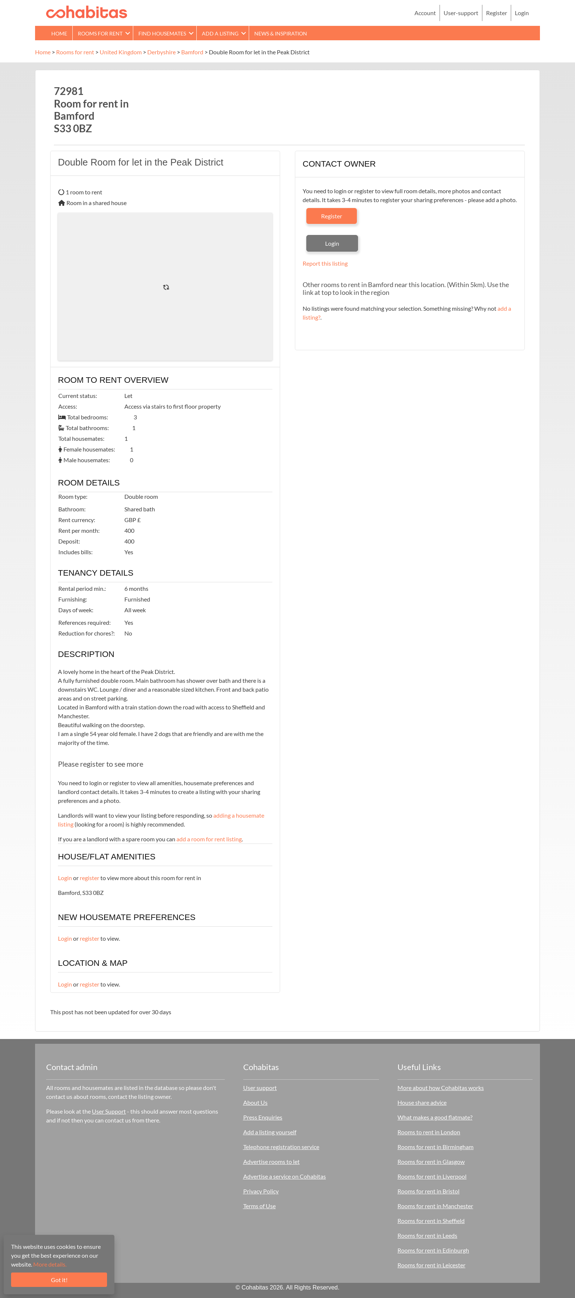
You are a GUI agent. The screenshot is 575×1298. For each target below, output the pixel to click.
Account (425, 12)
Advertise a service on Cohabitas (284, 1176)
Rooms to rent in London (428, 1131)
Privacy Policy (261, 1191)
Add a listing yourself (269, 1131)
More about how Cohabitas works (440, 1087)
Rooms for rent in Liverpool (431, 1176)
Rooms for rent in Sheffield (431, 1220)
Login (522, 12)
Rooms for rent (100, 33)
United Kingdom (121, 51)
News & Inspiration (280, 33)
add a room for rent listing (209, 838)
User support (260, 1087)
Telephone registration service (281, 1146)
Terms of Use (259, 1205)
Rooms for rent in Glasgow (431, 1161)
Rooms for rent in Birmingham (435, 1146)
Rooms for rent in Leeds (427, 1235)
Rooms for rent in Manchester (435, 1205)
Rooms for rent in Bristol (428, 1191)
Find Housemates (162, 33)
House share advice (422, 1102)
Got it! (59, 1279)
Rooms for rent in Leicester (431, 1264)
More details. (49, 1264)
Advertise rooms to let (271, 1161)
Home (59, 33)
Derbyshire (161, 51)
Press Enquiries (262, 1117)
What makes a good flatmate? (434, 1117)
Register (496, 12)
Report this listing (325, 263)
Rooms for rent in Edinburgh (433, 1250)
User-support (461, 12)
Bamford (192, 51)
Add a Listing (220, 33)
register (89, 877)
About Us (255, 1102)
